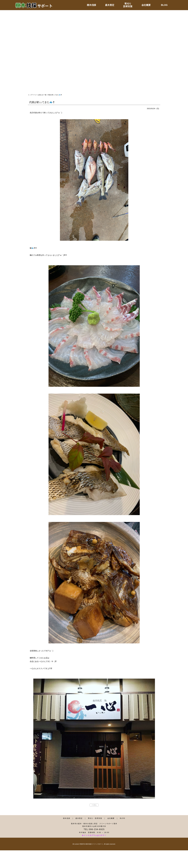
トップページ (32, 95)
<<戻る (94, 805)
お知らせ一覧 (42, 95)
